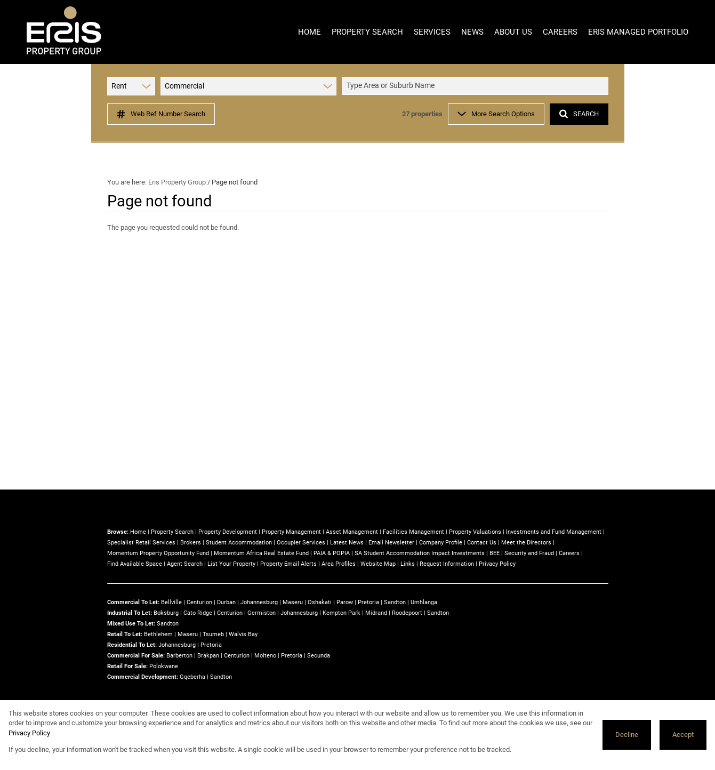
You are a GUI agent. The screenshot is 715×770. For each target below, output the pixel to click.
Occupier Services (301, 542)
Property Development (227, 531)
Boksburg (166, 612)
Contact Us (481, 542)
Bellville (171, 602)
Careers (569, 553)
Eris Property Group (177, 182)
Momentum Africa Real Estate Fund (261, 553)
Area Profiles (339, 563)
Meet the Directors (526, 542)
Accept (683, 735)
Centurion (199, 602)
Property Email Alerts (288, 563)
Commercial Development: (142, 676)
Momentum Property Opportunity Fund (158, 553)
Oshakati (320, 602)
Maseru (293, 602)
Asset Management (352, 531)
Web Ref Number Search (161, 114)
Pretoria (368, 602)
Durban (226, 602)
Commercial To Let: (133, 602)
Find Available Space (134, 563)
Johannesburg (259, 602)
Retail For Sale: (127, 666)
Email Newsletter (391, 542)
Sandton (395, 602)
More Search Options (496, 114)
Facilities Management (413, 531)
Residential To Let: (132, 644)
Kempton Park (341, 612)
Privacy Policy (497, 563)
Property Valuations (475, 531)
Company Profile (440, 542)
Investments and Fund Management (553, 531)
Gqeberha (192, 676)
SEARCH (579, 113)
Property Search (172, 531)
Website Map (378, 563)
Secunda (318, 655)
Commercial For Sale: (136, 655)
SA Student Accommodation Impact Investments (420, 553)
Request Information (447, 563)
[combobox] (477, 86)
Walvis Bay (243, 634)
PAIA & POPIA (332, 553)
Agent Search (185, 563)
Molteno (265, 655)
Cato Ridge (197, 612)
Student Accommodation (239, 542)
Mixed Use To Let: (131, 623)
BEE (494, 553)
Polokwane (163, 666)
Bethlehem (158, 634)
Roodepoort (407, 612)
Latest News (347, 542)
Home (138, 531)
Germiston (261, 612)
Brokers (190, 542)
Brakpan (208, 655)
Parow (344, 602)
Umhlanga (424, 602)
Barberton (179, 655)
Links (407, 563)
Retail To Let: (124, 634)
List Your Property (231, 563)
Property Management (291, 531)
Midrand (376, 612)
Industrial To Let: (129, 612)
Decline (626, 735)
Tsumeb (213, 634)
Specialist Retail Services (141, 542)
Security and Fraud (529, 553)
